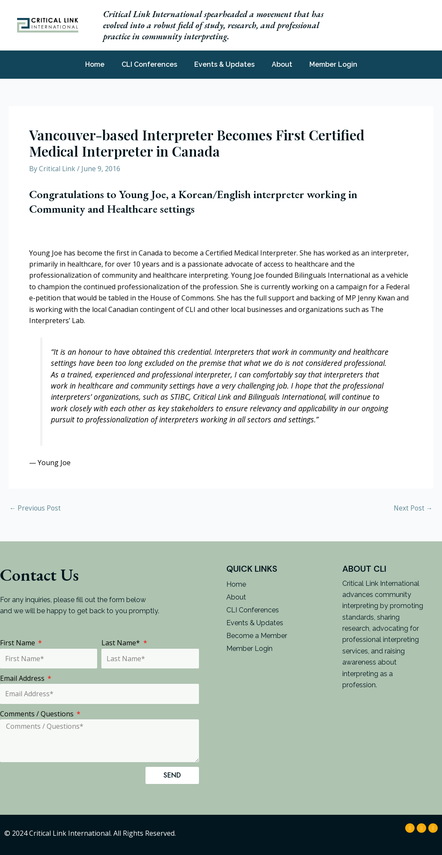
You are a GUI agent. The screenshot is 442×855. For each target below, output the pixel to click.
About (282, 64)
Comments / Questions (37, 713)
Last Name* (121, 642)
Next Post (412, 508)
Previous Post (35, 508)
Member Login (333, 64)
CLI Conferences (149, 64)
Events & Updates (224, 64)
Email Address (23, 678)
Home (94, 64)
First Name (18, 642)
